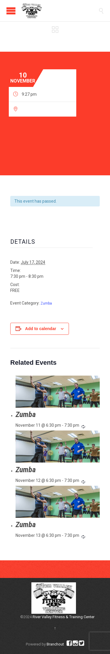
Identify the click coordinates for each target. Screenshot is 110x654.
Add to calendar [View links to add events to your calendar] (40, 328)
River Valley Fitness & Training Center (63, 617)
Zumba (46, 303)
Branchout (55, 644)
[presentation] (58, 392)
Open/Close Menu (11, 11)
